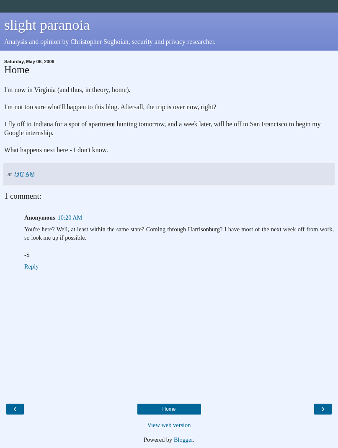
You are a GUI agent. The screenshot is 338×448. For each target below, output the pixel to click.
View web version (169, 425)
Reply (31, 266)
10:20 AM (70, 217)
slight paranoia (47, 25)
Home (168, 409)
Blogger (183, 439)
